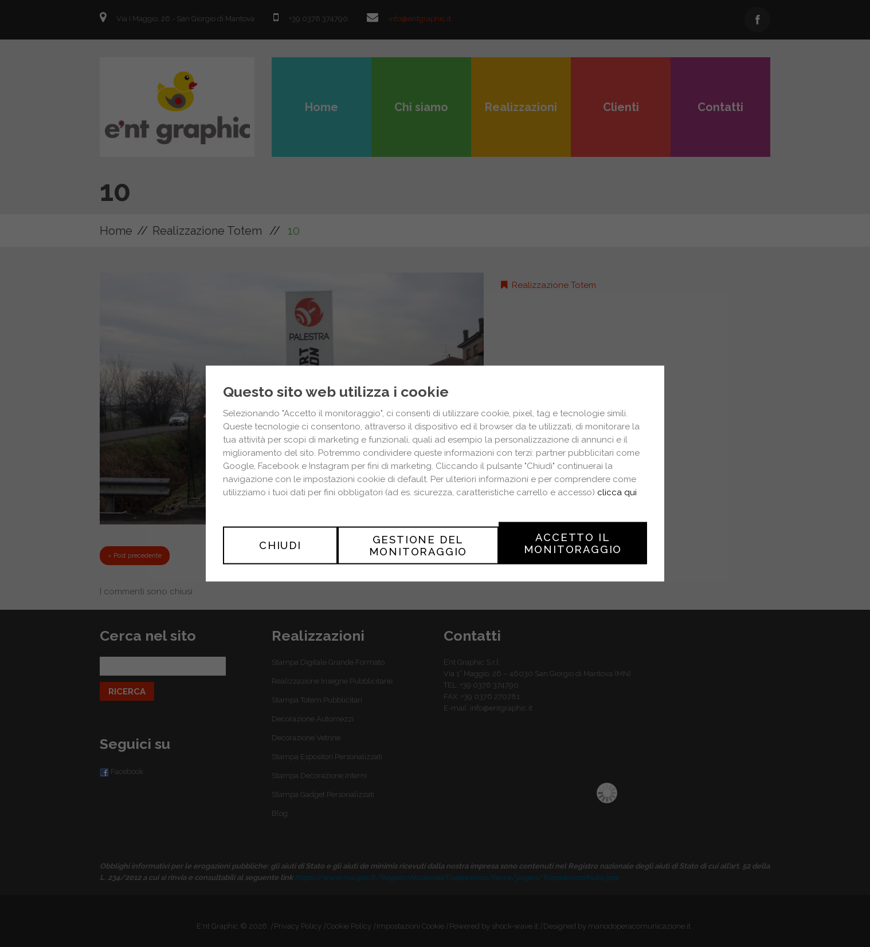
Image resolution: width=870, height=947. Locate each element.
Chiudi (280, 543)
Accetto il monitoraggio (573, 543)
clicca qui (617, 494)
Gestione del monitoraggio (418, 543)
